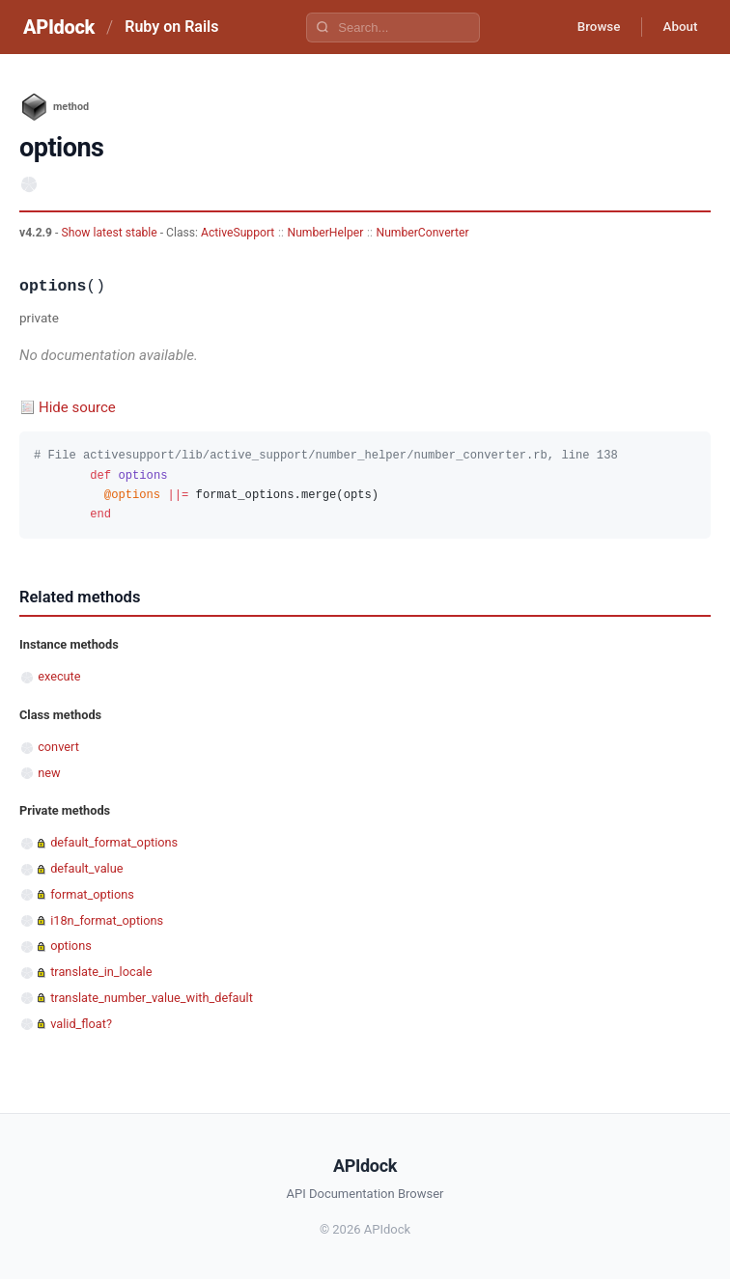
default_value (86, 868)
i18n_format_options (106, 920)
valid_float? (81, 1023)
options (71, 945)
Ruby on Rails (171, 26)
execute (59, 676)
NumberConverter (422, 232)
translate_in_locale (101, 971)
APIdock (59, 27)
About (677, 27)
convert (58, 746)
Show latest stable (110, 232)
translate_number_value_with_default (151, 997)
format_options (92, 894)
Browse (589, 27)
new (49, 772)
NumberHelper (326, 232)
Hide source (77, 407)
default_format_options (114, 842)
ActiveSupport (237, 232)
